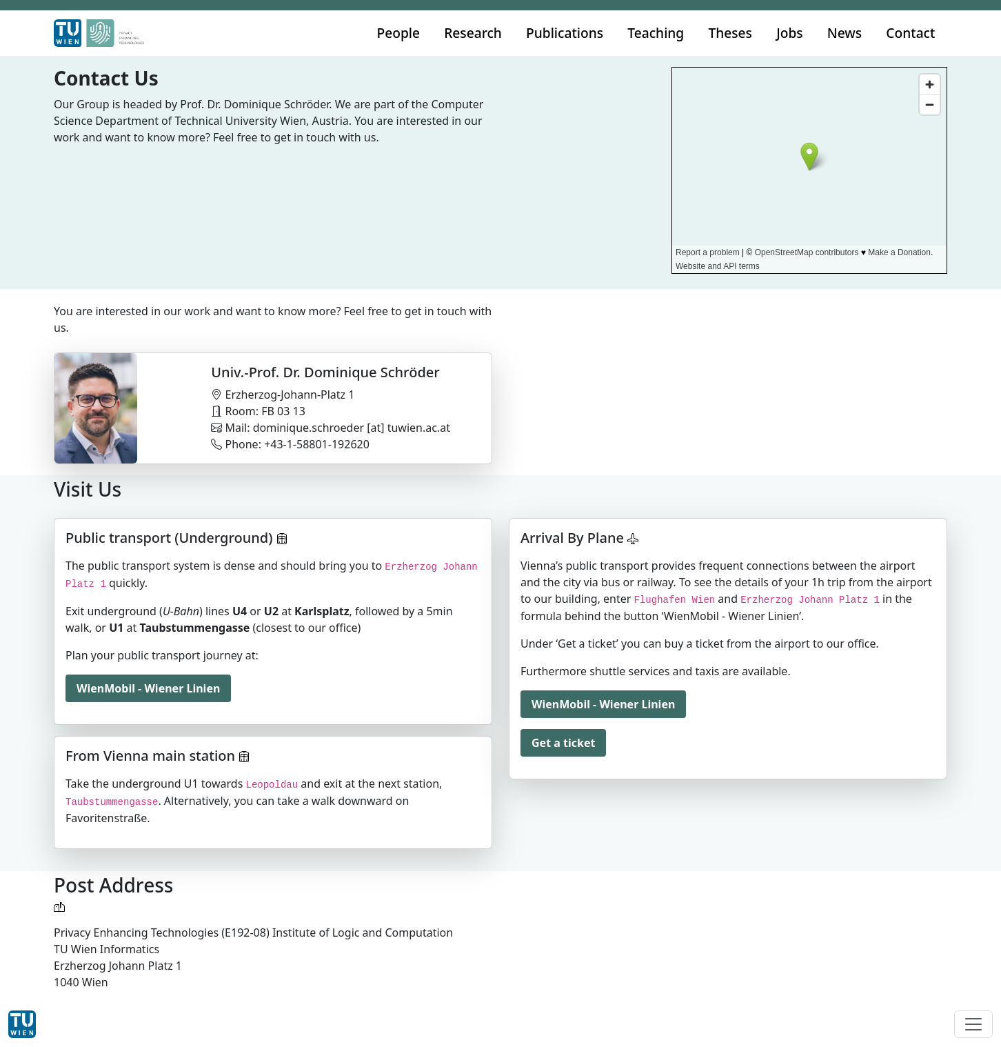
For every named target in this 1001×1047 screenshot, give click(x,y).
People (399, 32)
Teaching (655, 32)
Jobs (789, 32)
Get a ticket (563, 742)
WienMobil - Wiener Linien (148, 688)
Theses (730, 32)
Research (473, 32)
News (844, 32)
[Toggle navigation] (973, 1024)
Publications (564, 32)
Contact (910, 32)
